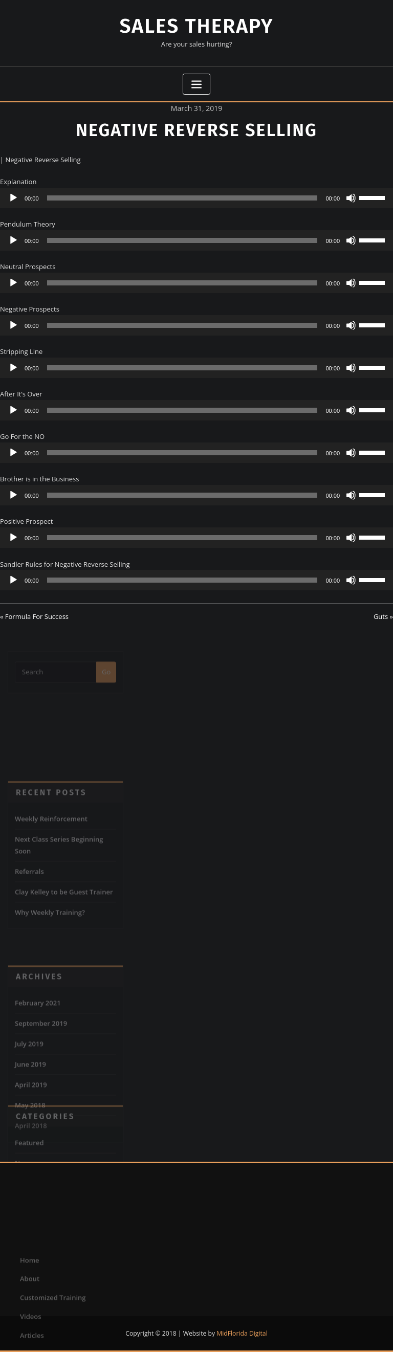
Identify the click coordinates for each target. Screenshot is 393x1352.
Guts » (383, 616)
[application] (196, 198)
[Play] (13, 198)
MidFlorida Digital (241, 1333)
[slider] (182, 198)
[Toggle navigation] (196, 84)
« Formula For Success (34, 616)
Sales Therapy (196, 26)
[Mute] (351, 198)
